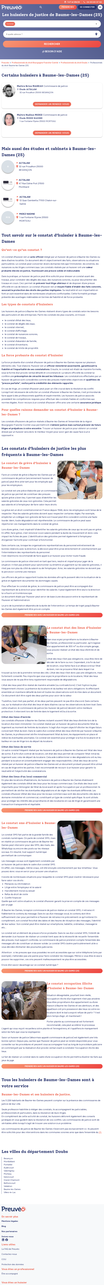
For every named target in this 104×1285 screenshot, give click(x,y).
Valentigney (9, 1171)
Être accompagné (10, 1273)
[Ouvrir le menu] (100, 7)
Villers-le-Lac (10, 1192)
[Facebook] (6, 1239)
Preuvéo (5, 63)
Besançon (8, 1158)
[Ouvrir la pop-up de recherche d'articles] (41, 7)
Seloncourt (9, 1177)
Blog (4, 1226)
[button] (52, 23)
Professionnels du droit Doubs (74, 63)
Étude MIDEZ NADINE (29, 118)
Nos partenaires (9, 1231)
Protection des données (13, 1264)
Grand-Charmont (11, 1180)
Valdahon (8, 1186)
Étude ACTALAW (27, 89)
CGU (4, 1259)
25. (100, 1132)
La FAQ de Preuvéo (10, 1249)
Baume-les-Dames (12, 1189)
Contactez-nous (9, 1254)
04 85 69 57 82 (94, 2)
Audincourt (9, 1167)
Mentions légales (10, 1221)
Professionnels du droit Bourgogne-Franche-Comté (34, 63)
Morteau (8, 1174)
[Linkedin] (3, 1239)
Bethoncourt (9, 1183)
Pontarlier (8, 1164)
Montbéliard (9, 1161)
